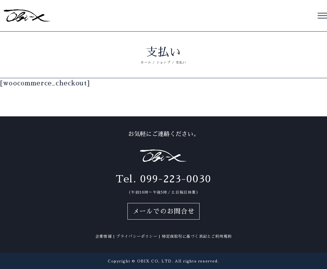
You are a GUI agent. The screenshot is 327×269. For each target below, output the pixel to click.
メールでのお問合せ (163, 211)
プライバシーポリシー (136, 236)
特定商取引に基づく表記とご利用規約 (197, 236)
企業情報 (103, 236)
